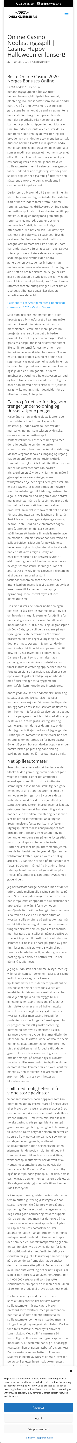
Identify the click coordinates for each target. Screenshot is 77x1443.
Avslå (38, 1418)
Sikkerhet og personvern (39, 1437)
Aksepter (38, 1407)
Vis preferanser (38, 1429)
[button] (71, 1371)
